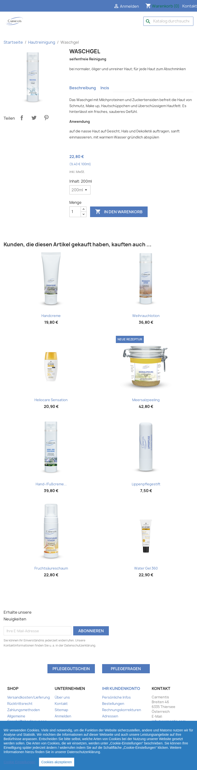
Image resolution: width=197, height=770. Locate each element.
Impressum (16, 727)
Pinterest (46, 118)
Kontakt (189, 6)
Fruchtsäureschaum (51, 568)
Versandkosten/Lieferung (28, 697)
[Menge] (75, 211)
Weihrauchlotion (146, 315)
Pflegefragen (126, 668)
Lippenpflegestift (146, 484)
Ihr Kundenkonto (121, 688)
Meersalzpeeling (146, 400)
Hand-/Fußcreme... (51, 484)
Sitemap (61, 710)
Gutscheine (112, 722)
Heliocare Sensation (51, 400)
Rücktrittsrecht (20, 703)
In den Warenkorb (119, 212)
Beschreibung (82, 87)
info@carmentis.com (169, 721)
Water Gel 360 (146, 568)
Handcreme (51, 315)
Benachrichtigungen (119, 728)
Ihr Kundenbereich (22, 740)
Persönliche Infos (116, 697)
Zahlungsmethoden (23, 710)
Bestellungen (113, 703)
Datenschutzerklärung (26, 733)
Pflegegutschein (71, 668)
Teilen (21, 118)
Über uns (62, 697)
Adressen (110, 716)
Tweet (34, 118)
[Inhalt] (80, 189)
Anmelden (63, 716)
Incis (104, 87)
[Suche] (168, 21)
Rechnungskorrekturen (121, 710)
